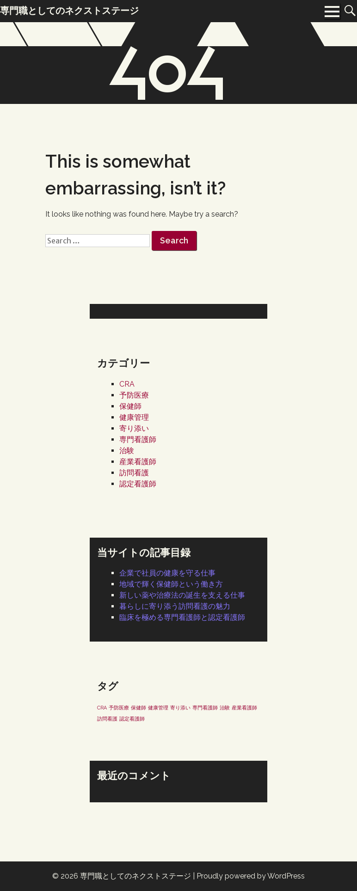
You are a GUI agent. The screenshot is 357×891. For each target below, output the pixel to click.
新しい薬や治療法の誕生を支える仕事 (182, 595)
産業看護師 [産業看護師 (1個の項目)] (244, 707)
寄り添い (134, 428)
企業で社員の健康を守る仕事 (167, 573)
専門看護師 (137, 439)
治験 (126, 450)
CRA (127, 384)
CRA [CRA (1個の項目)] (102, 707)
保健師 (130, 406)
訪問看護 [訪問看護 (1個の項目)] (107, 718)
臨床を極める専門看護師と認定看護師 (182, 617)
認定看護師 (137, 483)
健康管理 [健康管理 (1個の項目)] (158, 707)
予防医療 (134, 395)
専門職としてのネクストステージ (135, 876)
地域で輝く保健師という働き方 (171, 584)
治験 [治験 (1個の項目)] (225, 707)
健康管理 (134, 417)
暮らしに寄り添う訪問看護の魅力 (174, 606)
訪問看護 (134, 472)
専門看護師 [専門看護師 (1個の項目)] (205, 707)
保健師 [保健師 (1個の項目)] (138, 707)
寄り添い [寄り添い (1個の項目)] (180, 707)
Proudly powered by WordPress (251, 876)
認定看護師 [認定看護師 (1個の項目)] (132, 718)
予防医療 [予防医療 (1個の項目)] (119, 707)
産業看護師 (137, 461)
